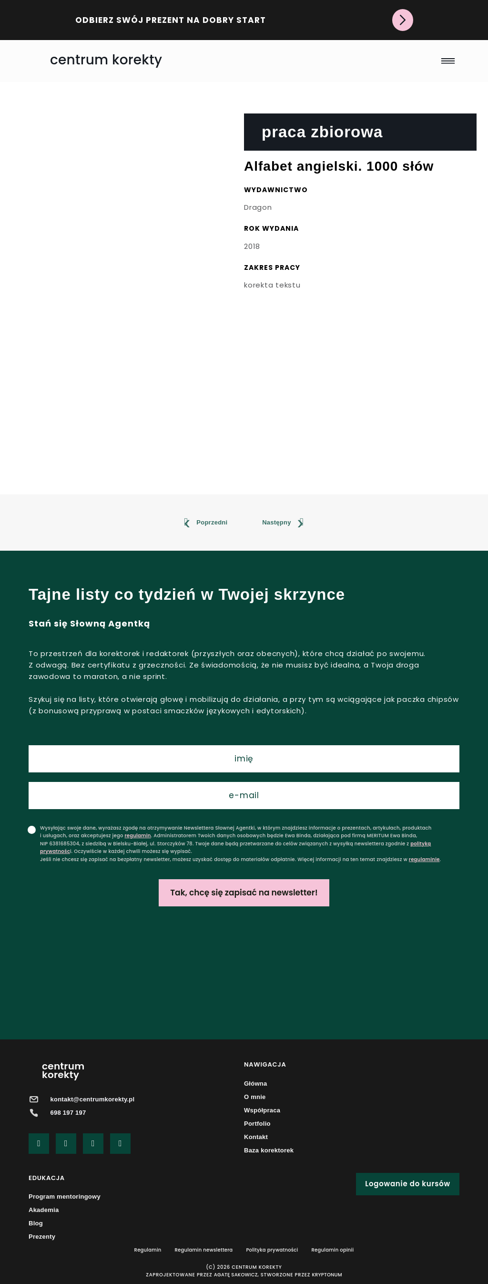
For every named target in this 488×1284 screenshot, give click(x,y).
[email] (244, 795)
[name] (244, 758)
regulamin (137, 835)
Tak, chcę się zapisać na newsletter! (243, 892)
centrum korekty (106, 60)
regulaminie (424, 859)
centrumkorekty (63, 1070)
